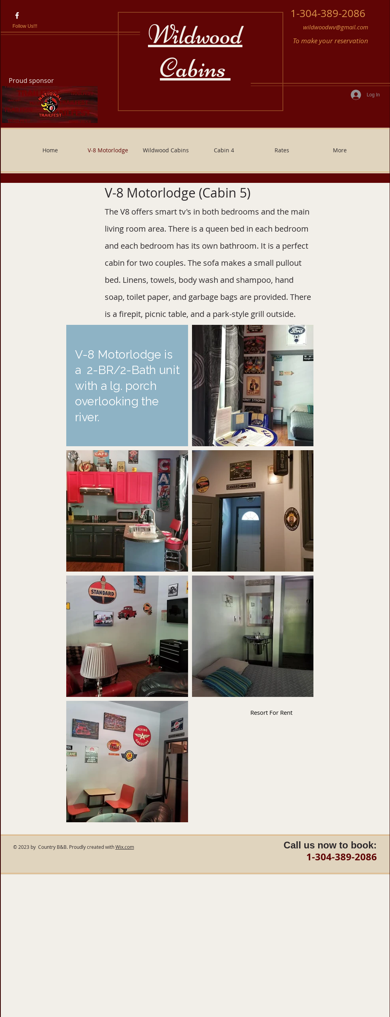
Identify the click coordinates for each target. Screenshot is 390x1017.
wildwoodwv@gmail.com (335, 27)
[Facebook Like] (63, 25)
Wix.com (124, 847)
